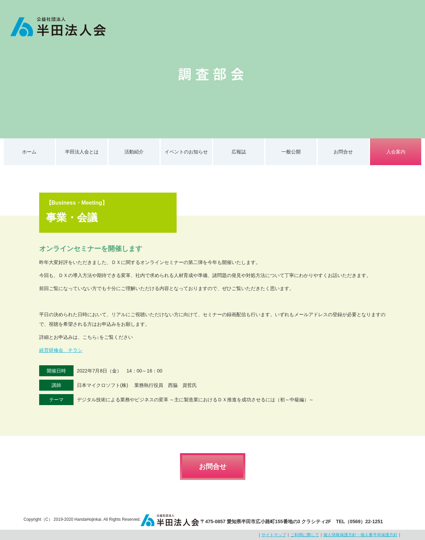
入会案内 (395, 151)
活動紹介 (134, 151)
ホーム (29, 151)
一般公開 (291, 151)
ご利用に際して (304, 534)
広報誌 (239, 151)
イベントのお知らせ (186, 151)
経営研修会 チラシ (60, 350)
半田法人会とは (82, 151)
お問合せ (343, 151)
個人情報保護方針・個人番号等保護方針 (360, 534)
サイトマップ (273, 534)
